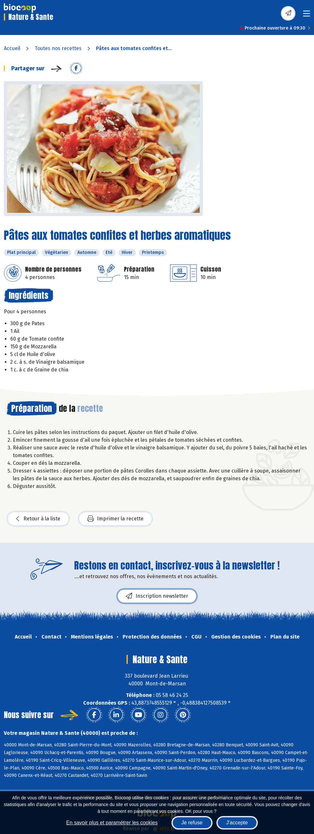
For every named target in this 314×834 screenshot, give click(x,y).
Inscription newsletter (157, 596)
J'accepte (237, 822)
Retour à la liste (38, 519)
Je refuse (192, 822)
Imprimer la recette (115, 519)
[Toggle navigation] (306, 16)
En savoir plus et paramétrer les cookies (112, 822)
